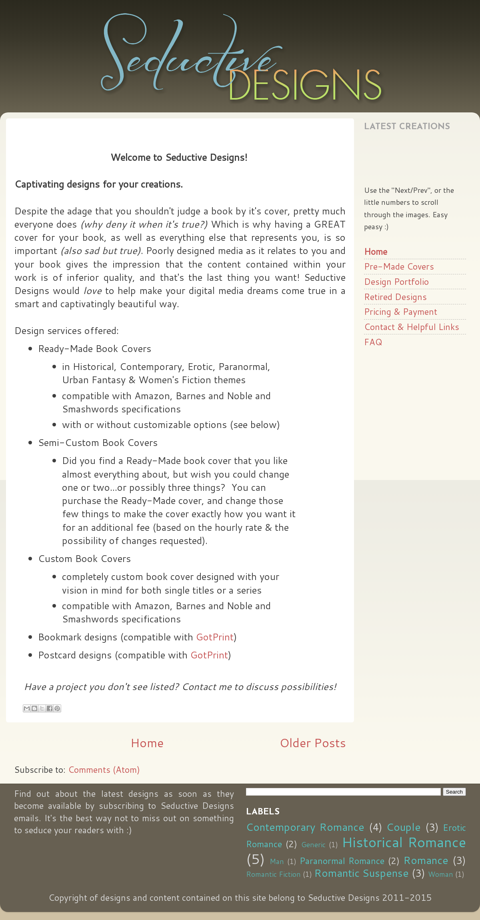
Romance (425, 860)
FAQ (373, 342)
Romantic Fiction (273, 874)
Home (147, 742)
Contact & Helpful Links (411, 326)
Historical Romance (404, 842)
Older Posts (313, 742)
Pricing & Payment (400, 311)
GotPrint (215, 637)
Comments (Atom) (104, 769)
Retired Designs (395, 296)
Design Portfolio (396, 281)
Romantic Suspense (361, 873)
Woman (440, 874)
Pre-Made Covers (399, 266)
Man (277, 861)
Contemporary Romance (305, 827)
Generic (313, 845)
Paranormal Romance (342, 860)
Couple (403, 827)
